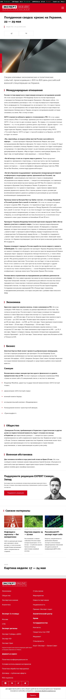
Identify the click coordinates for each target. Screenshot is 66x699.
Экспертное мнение (10, 600)
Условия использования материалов (16, 664)
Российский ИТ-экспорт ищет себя (53, 533)
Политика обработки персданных (15, 669)
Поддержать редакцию (15, 493)
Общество (28, 529)
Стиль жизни (38, 591)
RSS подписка (7, 678)
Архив (35, 618)
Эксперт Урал (7, 643)
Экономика (8, 529)
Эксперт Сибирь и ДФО (11, 634)
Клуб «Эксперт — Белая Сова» (45, 646)
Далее (6, 564)
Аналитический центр (42, 614)
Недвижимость (39, 605)
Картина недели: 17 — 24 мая (25, 568)
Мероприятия (38, 596)
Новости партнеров (41, 600)
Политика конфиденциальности (15, 660)
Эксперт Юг (7, 639)
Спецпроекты (38, 641)
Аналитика (6, 605)
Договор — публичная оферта (14, 673)
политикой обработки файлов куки (45, 691)
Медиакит (37, 637)
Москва (5, 619)
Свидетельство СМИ (41, 632)
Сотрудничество (40, 623)
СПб (4, 624)
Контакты (37, 627)
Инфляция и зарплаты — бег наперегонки (11, 534)
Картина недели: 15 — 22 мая (33, 533)
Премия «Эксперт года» (42, 609)
